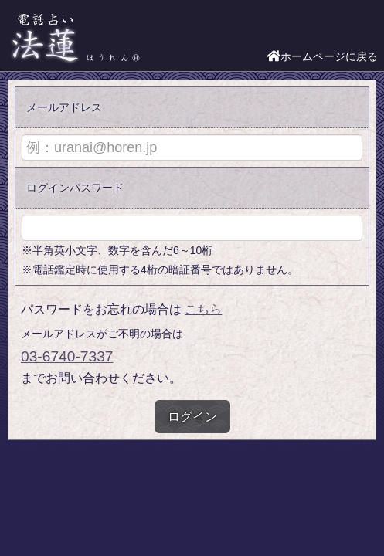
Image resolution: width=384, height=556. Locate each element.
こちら (203, 309)
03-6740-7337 (67, 356)
